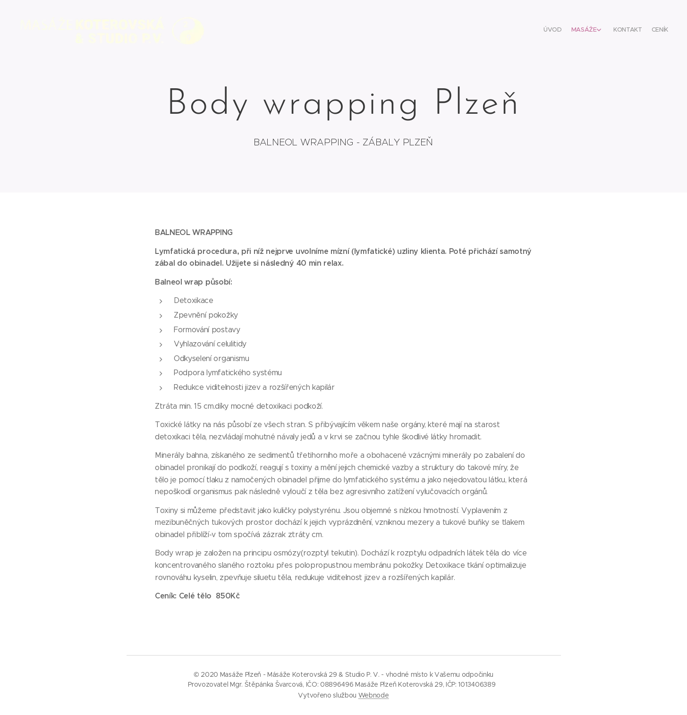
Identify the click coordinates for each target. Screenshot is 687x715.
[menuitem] (633, 30)
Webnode (373, 695)
